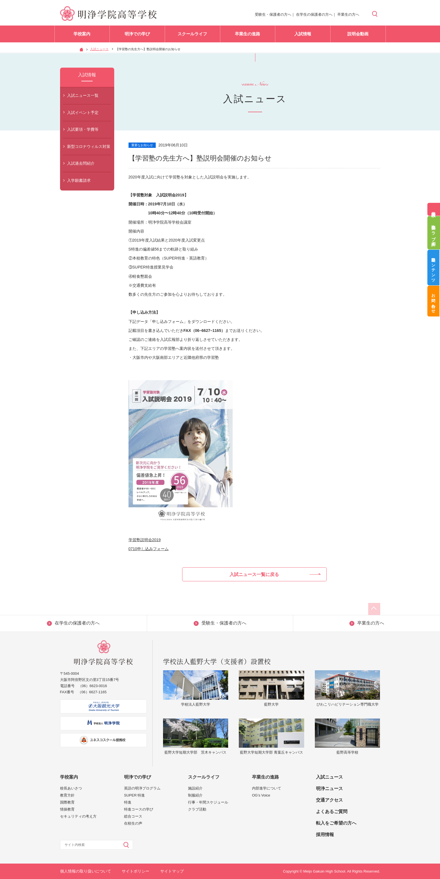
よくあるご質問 (331, 811)
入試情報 (302, 36)
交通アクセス (329, 800)
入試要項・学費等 (82, 129)
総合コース (133, 816)
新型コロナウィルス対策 (88, 146)
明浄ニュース (329, 788)
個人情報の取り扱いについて (85, 871)
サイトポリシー (135, 871)
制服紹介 (195, 795)
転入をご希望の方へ (336, 823)
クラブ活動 (197, 809)
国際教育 (67, 802)
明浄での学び (137, 36)
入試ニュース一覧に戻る (275, 574)
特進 (127, 802)
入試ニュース (99, 49)
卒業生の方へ (348, 14)
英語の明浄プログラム (142, 788)
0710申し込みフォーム (149, 549)
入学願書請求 (79, 180)
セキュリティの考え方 (78, 816)
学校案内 (82, 36)
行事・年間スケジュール (208, 802)
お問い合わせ (433, 304)
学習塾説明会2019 (145, 540)
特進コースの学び (138, 809)
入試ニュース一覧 (82, 95)
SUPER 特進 (134, 795)
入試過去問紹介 (81, 163)
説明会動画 (357, 36)
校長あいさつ (71, 788)
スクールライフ (192, 36)
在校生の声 (133, 823)
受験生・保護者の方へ (273, 14)
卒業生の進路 (247, 36)
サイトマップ (172, 871)
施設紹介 (195, 788)
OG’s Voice (261, 795)
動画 (433, 268)
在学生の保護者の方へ (314, 14)
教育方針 (67, 795)
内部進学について (266, 788)
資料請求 (433, 209)
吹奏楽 (433, 233)
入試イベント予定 (82, 112)
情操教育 (67, 809)
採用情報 (325, 834)
